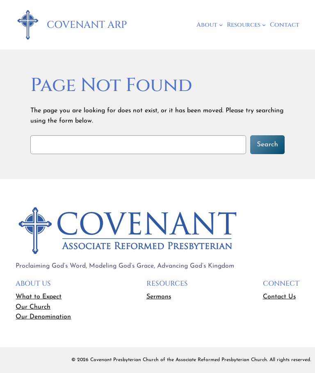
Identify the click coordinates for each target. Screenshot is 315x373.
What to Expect (39, 296)
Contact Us (279, 296)
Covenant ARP (87, 25)
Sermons (158, 296)
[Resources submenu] (264, 25)
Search (267, 144)
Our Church (33, 307)
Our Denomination (43, 317)
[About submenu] (221, 25)
